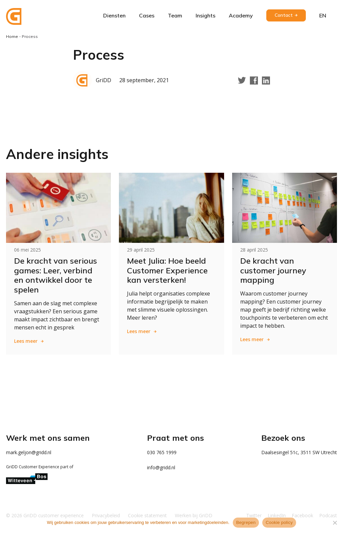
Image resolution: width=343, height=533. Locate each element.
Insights (205, 15)
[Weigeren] (334, 522)
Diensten (114, 15)
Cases (146, 15)
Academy (241, 15)
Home (12, 36)
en (322, 15)
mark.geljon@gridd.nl (28, 452)
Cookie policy (279, 522)
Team (175, 15)
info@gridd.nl (161, 467)
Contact (284, 15)
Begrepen (246, 522)
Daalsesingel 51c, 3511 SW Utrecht (299, 452)
